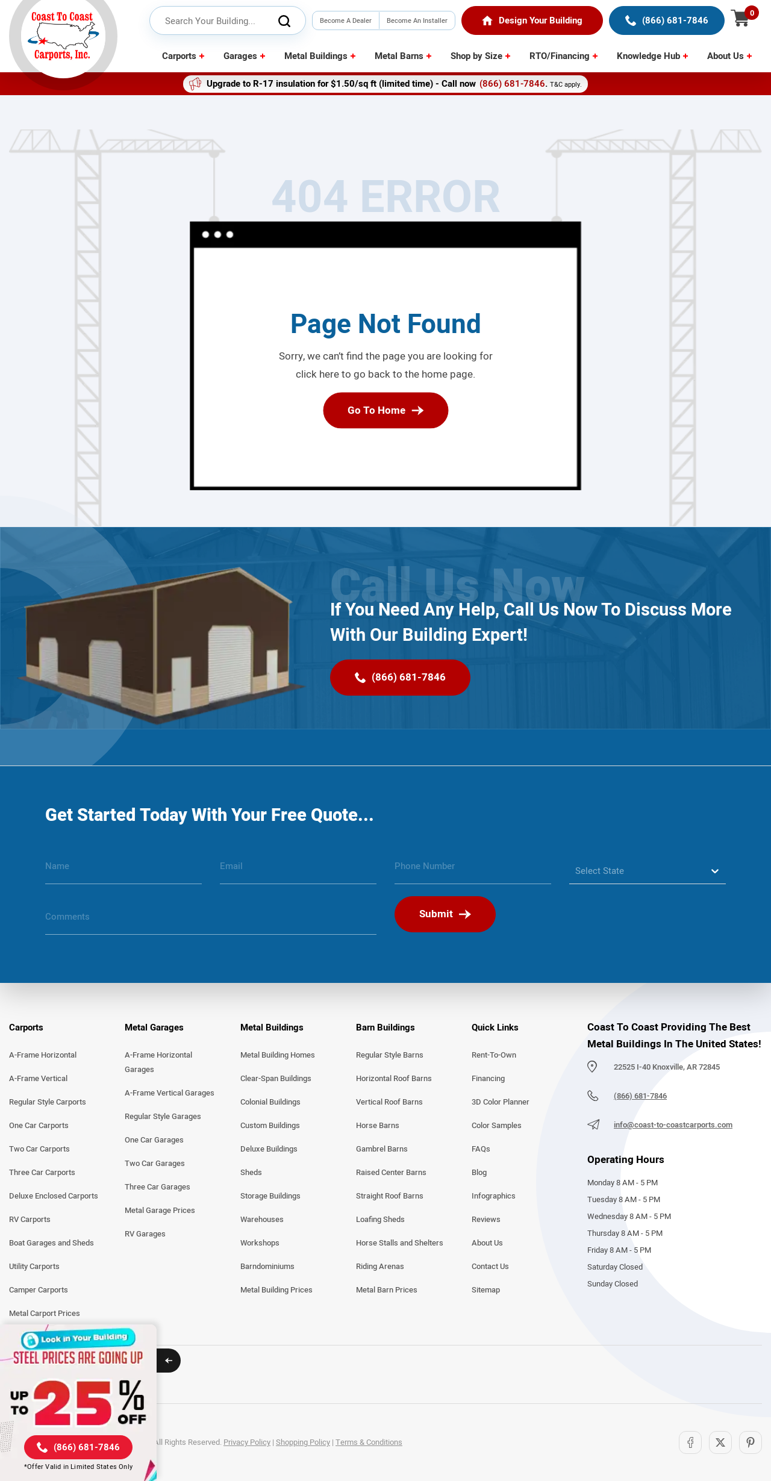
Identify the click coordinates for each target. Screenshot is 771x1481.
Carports (179, 56)
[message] (210, 921)
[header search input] (227, 21)
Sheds (251, 1172)
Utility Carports (34, 1266)
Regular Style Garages (163, 1116)
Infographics (494, 1196)
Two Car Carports (39, 1149)
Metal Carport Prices (44, 1313)
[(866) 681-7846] (667, 20)
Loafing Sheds (380, 1219)
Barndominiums (267, 1266)
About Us (725, 56)
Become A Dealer (346, 20)
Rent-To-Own (494, 1055)
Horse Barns (377, 1125)
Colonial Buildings (270, 1102)
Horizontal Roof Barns (394, 1078)
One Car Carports (39, 1125)
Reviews (486, 1219)
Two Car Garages (155, 1163)
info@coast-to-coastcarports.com (673, 1125)
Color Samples (497, 1125)
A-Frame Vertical (38, 1078)
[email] (298, 871)
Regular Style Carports (47, 1102)
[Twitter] (720, 1442)
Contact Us (490, 1266)
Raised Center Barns (391, 1172)
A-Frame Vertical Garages (169, 1093)
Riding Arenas (380, 1266)
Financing (488, 1078)
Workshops (259, 1243)
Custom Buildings (270, 1125)
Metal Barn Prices (386, 1290)
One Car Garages (154, 1140)
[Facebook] (690, 1442)
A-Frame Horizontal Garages (158, 1062)
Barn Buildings (385, 1027)
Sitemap (486, 1290)
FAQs (481, 1149)
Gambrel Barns (382, 1149)
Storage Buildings (270, 1196)
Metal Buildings (316, 56)
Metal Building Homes (277, 1055)
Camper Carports (38, 1290)
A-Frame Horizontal (42, 1055)
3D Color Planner (500, 1102)
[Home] (532, 20)
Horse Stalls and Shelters (399, 1243)
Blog (479, 1172)
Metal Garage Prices (160, 1210)
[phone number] (473, 871)
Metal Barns (399, 56)
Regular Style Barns (389, 1055)
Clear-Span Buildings (275, 1078)
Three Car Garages (157, 1187)
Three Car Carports (42, 1172)
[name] (123, 871)
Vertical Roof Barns (389, 1102)
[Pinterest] (750, 1442)
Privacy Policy (246, 1442)
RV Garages (145, 1234)
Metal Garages (154, 1027)
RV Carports (30, 1219)
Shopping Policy (303, 1442)
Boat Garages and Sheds (51, 1243)
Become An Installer (417, 20)
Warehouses (262, 1219)
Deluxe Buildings (269, 1149)
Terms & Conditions (369, 1442)
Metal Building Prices (276, 1290)
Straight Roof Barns (389, 1196)
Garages (240, 56)
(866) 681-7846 (512, 83)
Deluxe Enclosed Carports (53, 1196)
